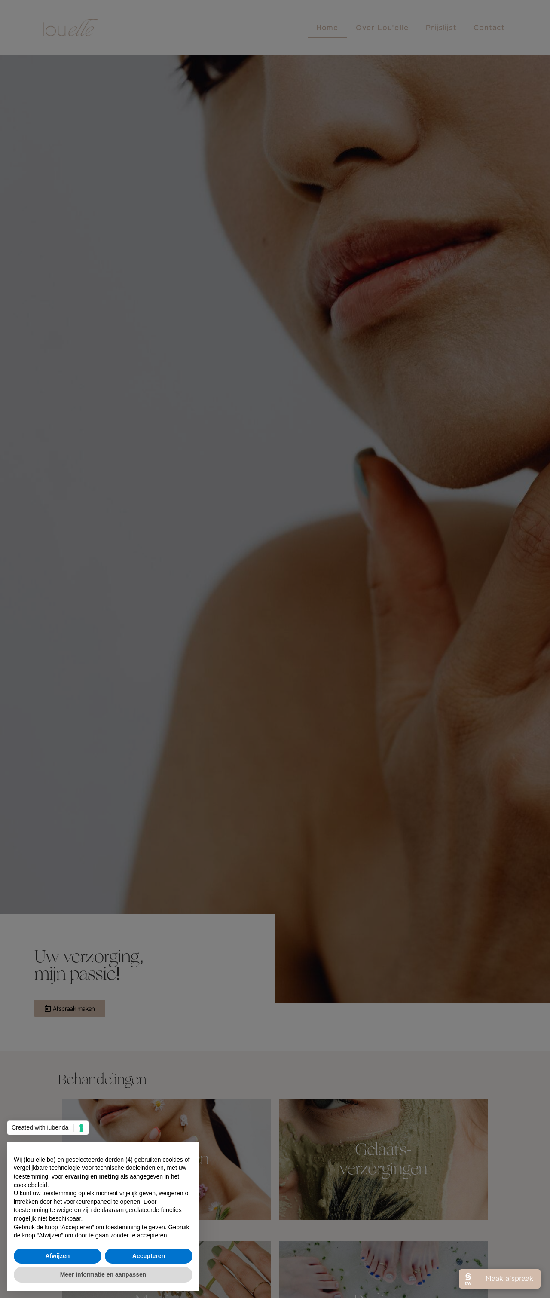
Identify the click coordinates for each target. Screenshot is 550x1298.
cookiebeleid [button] (30, 1185)
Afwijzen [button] (58, 1255)
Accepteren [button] (148, 1255)
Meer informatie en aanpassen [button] (103, 1274)
